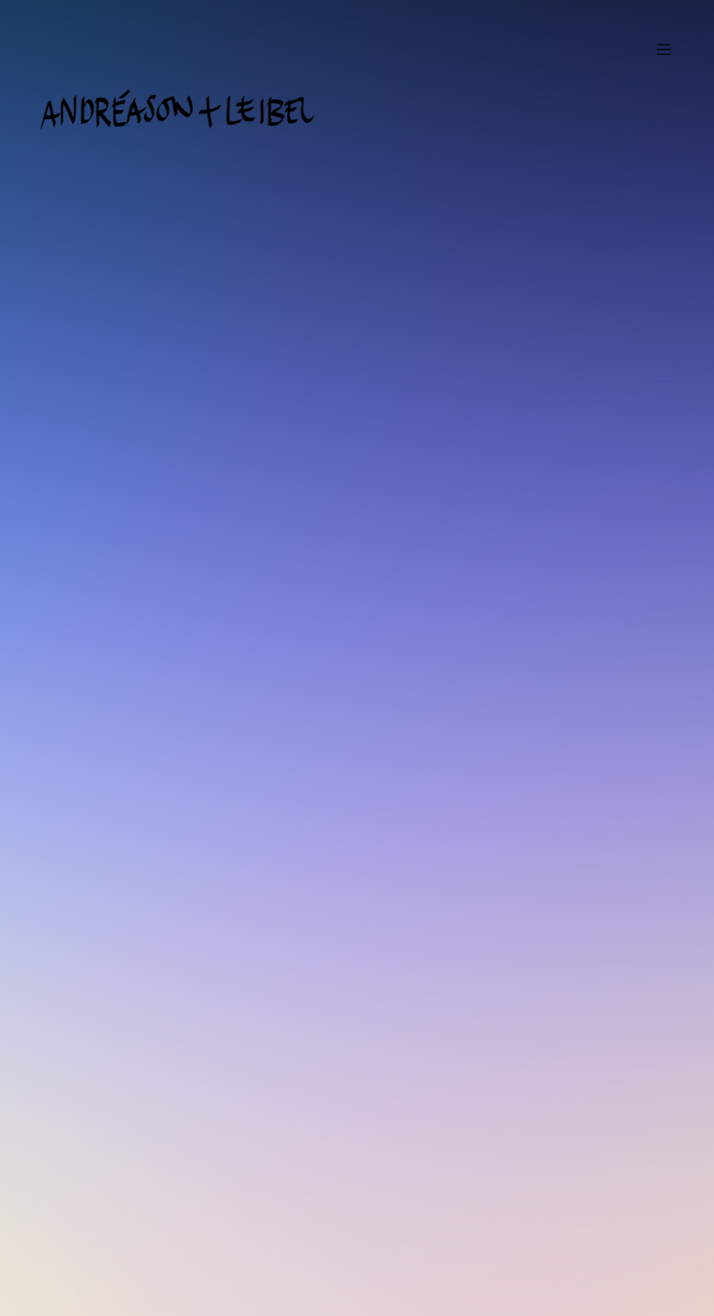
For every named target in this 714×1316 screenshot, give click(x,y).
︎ (663, 49)
